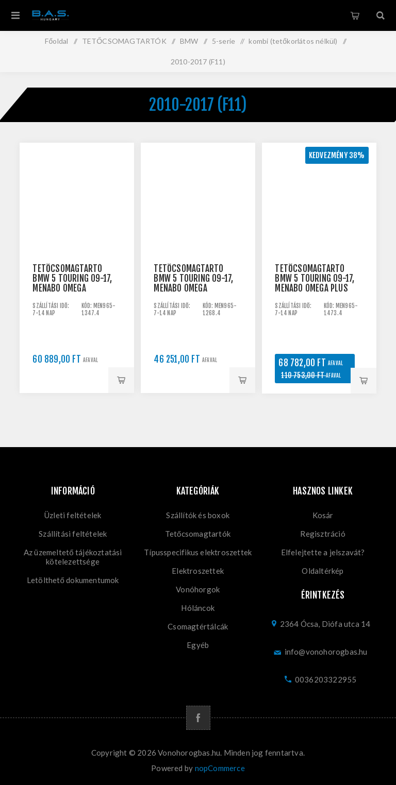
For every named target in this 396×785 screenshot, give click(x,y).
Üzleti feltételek (72, 515)
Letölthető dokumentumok (73, 580)
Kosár (355, 15)
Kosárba (121, 380)
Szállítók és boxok (197, 515)
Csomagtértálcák (198, 626)
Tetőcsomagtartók (197, 533)
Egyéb (198, 645)
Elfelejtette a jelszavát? (323, 552)
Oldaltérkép (322, 570)
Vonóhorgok (198, 589)
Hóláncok (197, 607)
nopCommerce (220, 768)
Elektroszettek (198, 570)
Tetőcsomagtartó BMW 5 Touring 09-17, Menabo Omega (72, 278)
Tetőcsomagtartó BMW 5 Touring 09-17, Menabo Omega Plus (314, 278)
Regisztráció (322, 533)
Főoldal (56, 41)
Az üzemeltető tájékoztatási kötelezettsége (73, 557)
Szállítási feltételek (73, 533)
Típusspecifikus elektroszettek (198, 552)
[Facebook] (198, 718)
